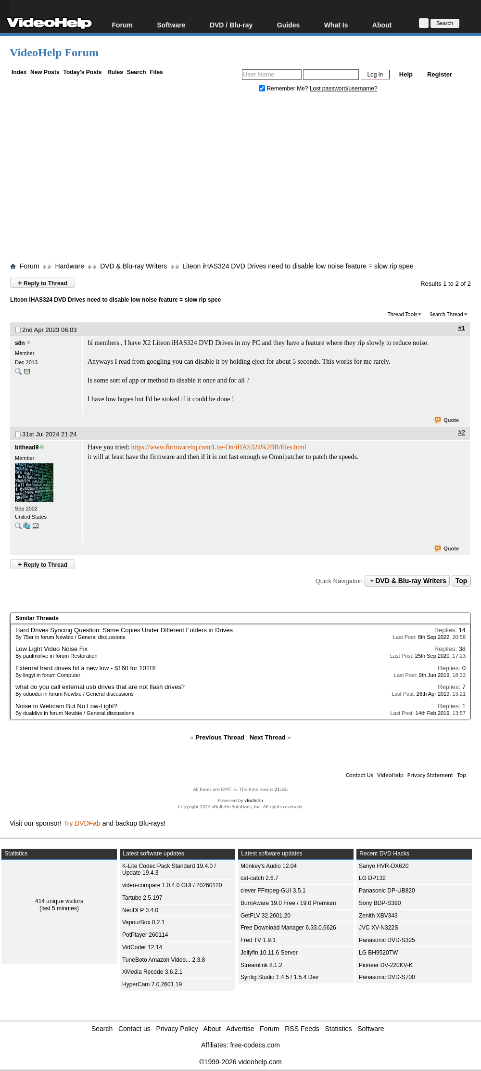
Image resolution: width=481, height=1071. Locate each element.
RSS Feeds (302, 1029)
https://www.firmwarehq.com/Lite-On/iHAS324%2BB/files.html (218, 447)
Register (439, 74)
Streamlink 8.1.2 (261, 965)
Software (171, 24)
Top (462, 581)
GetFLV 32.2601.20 (265, 915)
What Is (336, 24)
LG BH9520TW (378, 952)
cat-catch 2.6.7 (259, 878)
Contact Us (359, 774)
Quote (447, 420)
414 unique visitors (59, 901)
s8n (20, 343)
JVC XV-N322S (378, 927)
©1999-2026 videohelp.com (240, 1062)
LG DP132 (372, 878)
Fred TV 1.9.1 (258, 940)
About (382, 24)
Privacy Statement (430, 774)
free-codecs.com (254, 1045)
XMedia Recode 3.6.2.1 (152, 972)
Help (406, 74)
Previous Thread (219, 737)
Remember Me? (284, 88)
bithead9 (26, 447)
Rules (115, 72)
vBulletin (253, 800)
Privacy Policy (177, 1029)
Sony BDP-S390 (380, 903)
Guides (288, 24)
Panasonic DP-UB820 (387, 890)
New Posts (45, 72)
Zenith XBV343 (378, 915)
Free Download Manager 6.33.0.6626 (288, 927)
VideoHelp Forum (54, 52)
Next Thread (268, 737)
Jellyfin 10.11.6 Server (269, 952)
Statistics (338, 1029)
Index (19, 72)
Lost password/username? (344, 88)
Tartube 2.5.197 (142, 897)
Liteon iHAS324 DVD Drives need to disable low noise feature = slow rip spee (298, 266)
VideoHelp (390, 774)
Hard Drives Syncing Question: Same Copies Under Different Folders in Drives (124, 630)
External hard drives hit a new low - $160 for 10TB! (85, 668)
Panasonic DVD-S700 (387, 977)
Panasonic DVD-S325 (387, 940)
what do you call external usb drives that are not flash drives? (100, 686)
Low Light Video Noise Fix (51, 648)
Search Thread (446, 314)
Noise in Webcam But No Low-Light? (66, 706)
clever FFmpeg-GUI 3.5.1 (272, 890)
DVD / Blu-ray (231, 24)
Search (136, 72)
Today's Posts (82, 72)
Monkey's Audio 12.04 (268, 866)
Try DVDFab (82, 823)
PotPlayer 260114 (145, 934)
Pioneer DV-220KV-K (386, 965)
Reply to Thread (42, 283)
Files (156, 72)
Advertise (240, 1029)
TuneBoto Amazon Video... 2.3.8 (163, 959)
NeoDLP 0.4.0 (140, 910)
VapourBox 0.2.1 (143, 922)
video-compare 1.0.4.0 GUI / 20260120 (172, 885)
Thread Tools (403, 314)
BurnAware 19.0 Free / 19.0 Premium (288, 903)
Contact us (134, 1029)
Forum (122, 24)
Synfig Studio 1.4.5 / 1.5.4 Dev (279, 977)
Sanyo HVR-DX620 (383, 866)
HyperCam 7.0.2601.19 (152, 984)
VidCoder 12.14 (142, 947)
